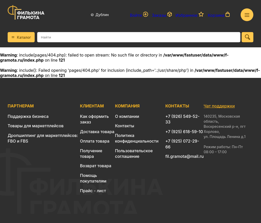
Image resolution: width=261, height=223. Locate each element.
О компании (127, 116)
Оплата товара (95, 141)
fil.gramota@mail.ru (184, 156)
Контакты (124, 125)
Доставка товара (97, 131)
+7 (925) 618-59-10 (184, 131)
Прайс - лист (93, 190)
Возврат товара (95, 165)
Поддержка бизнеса (28, 116)
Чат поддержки (219, 105)
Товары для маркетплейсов (35, 125)
